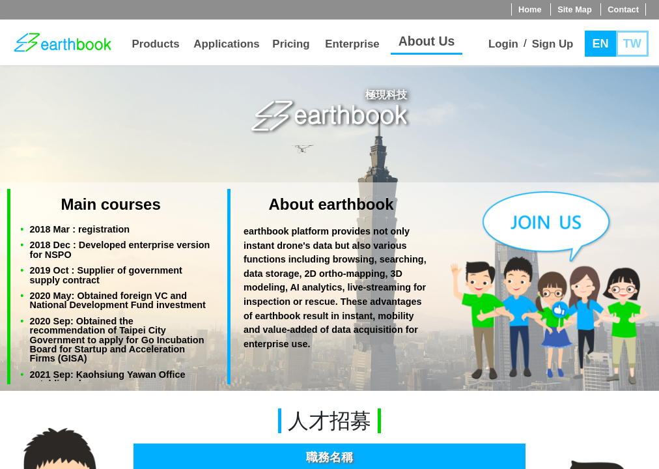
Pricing (290, 44)
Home (530, 9)
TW (632, 43)
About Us (427, 41)
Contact (623, 9)
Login (503, 44)
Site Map (574, 9)
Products (155, 44)
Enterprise (352, 44)
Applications (226, 44)
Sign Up (553, 44)
